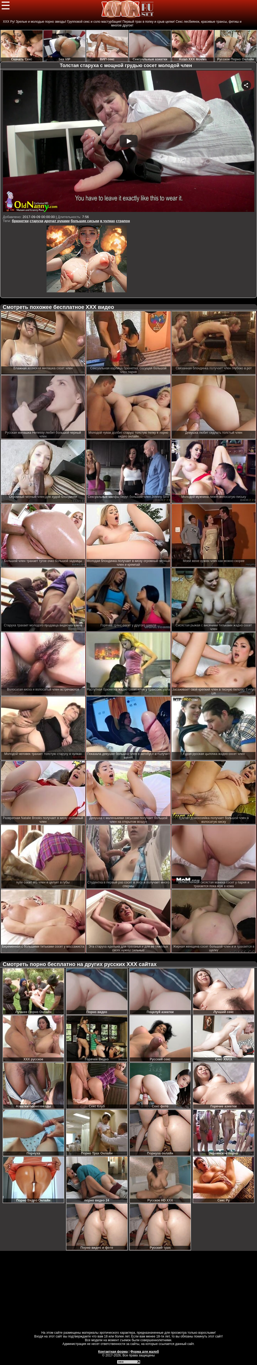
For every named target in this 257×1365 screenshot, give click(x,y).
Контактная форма (113, 1352)
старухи (36, 221)
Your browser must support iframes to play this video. (128, 142)
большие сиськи (85, 221)
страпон (123, 221)
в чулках (107, 221)
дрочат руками (57, 221)
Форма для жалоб (145, 1352)
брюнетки (20, 221)
